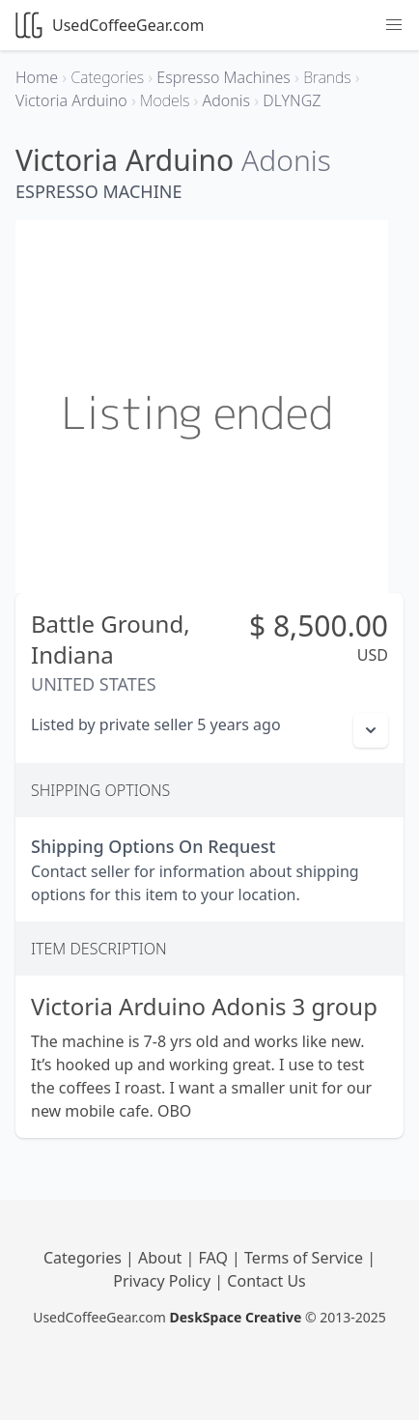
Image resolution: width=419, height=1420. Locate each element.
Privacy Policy (163, 1281)
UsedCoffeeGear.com (109, 25)
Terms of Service (305, 1257)
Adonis (286, 160)
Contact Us (266, 1281)
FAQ (216, 1257)
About (162, 1257)
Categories (84, 1257)
